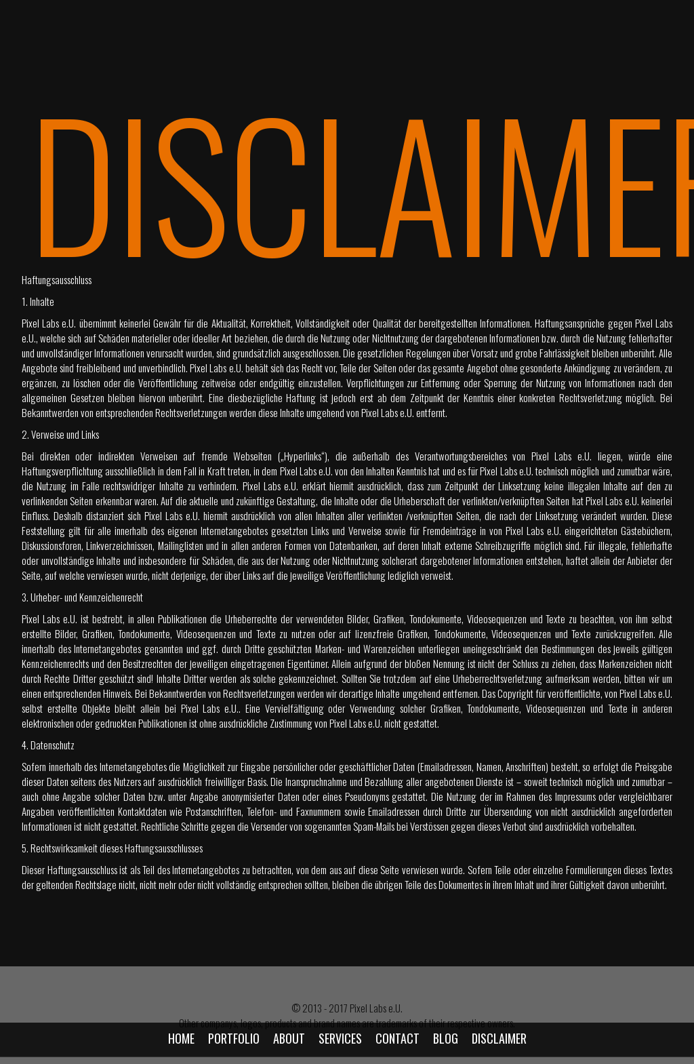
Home (181, 1038)
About (289, 1038)
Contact (397, 1038)
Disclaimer (499, 1038)
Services (340, 1038)
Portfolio (234, 1038)
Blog (445, 1038)
